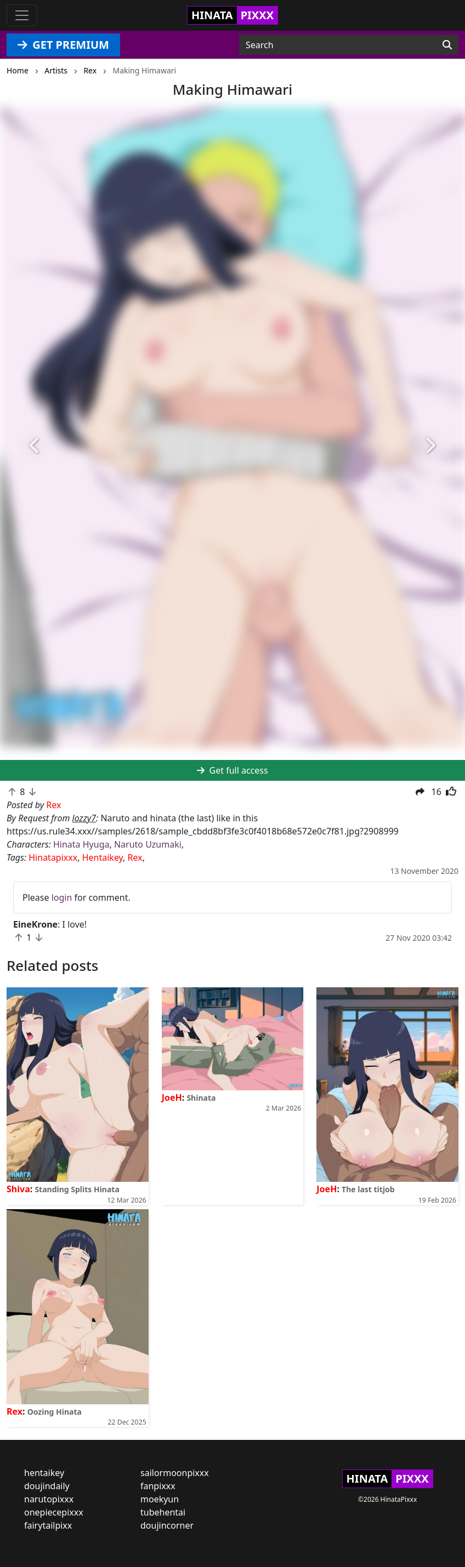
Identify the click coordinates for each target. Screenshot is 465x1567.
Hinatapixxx (53, 857)
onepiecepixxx (53, 1512)
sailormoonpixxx (174, 1473)
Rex (135, 857)
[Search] (447, 45)
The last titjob (368, 1189)
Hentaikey (102, 857)
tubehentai (162, 1512)
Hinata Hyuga (81, 844)
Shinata (201, 1098)
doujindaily (47, 1486)
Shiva (18, 1189)
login (62, 897)
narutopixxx (48, 1499)
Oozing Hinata (54, 1411)
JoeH (172, 1097)
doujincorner (167, 1525)
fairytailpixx (48, 1525)
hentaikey (44, 1473)
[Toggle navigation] (22, 15)
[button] (35, 446)
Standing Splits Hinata (77, 1189)
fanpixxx (157, 1486)
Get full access (232, 770)
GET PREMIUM (63, 44)
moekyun (159, 1499)
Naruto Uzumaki (148, 844)
